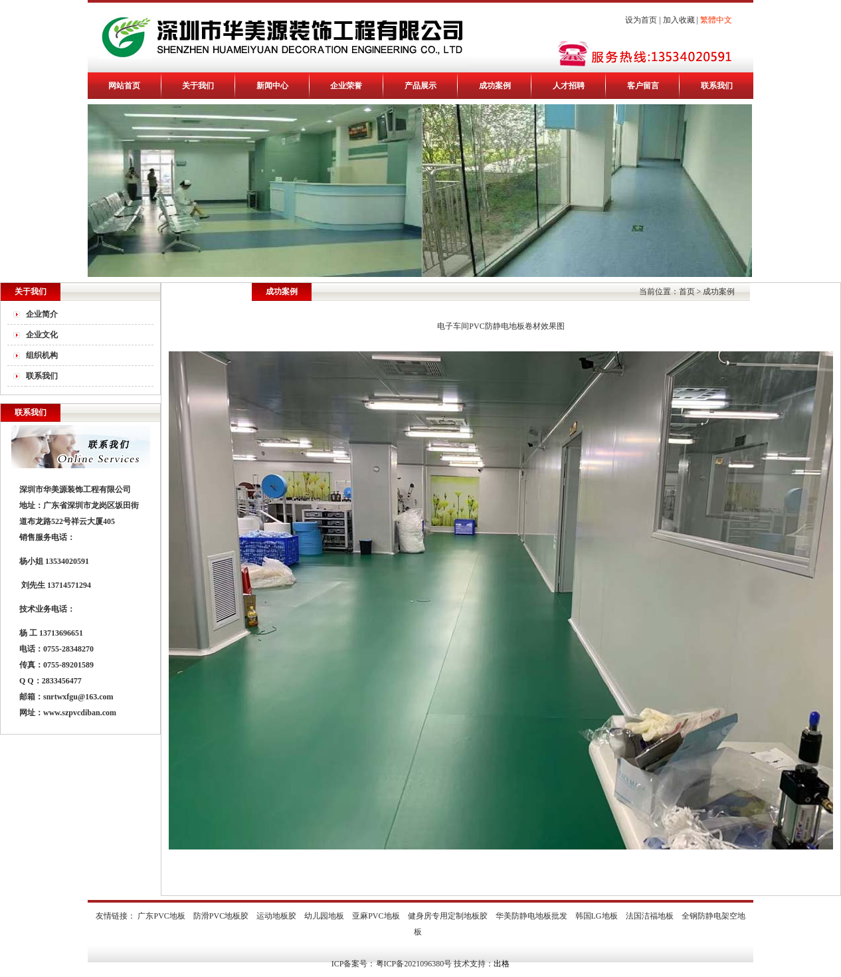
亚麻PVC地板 (375, 916)
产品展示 (420, 85)
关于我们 (198, 85)
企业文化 (42, 334)
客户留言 (643, 85)
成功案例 (495, 85)
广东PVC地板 (161, 916)
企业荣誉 (346, 85)
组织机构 (42, 355)
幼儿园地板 (324, 916)
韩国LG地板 (596, 916)
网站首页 (124, 85)
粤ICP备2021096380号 (414, 963)
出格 (502, 963)
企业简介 (42, 314)
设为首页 (641, 20)
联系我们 (717, 85)
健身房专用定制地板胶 (448, 916)
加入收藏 (679, 20)
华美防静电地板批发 (531, 916)
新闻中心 (272, 85)
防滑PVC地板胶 (220, 916)
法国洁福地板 (650, 916)
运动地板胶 (276, 916)
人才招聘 (569, 85)
